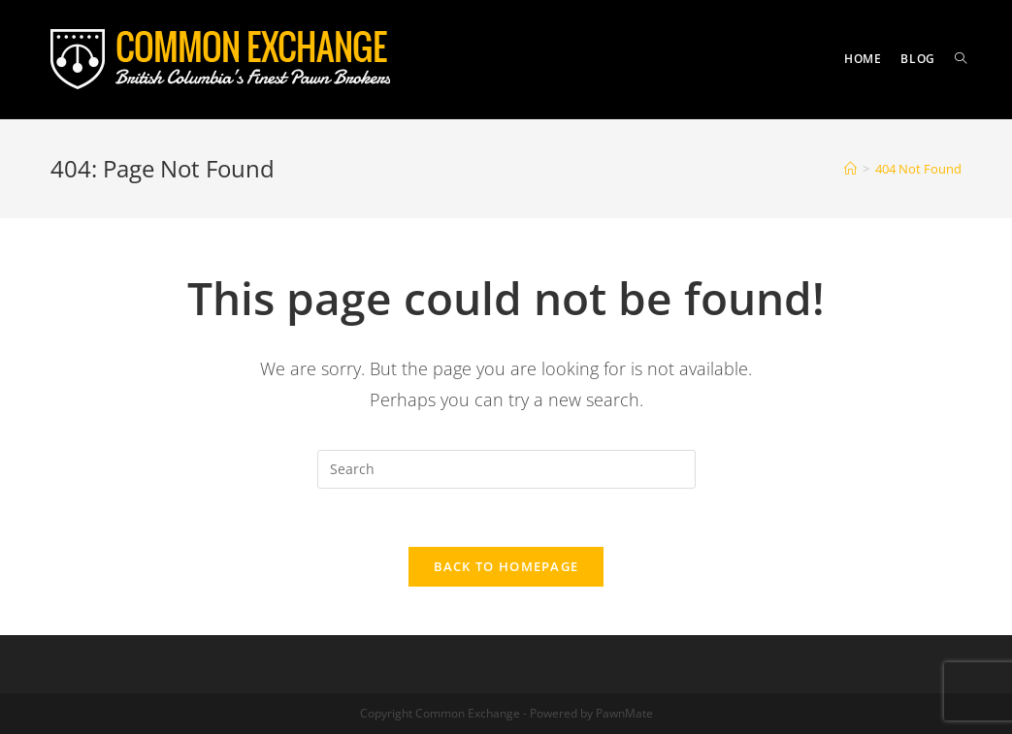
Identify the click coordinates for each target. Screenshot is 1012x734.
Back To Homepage (506, 566)
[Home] (850, 168)
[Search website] (960, 59)
